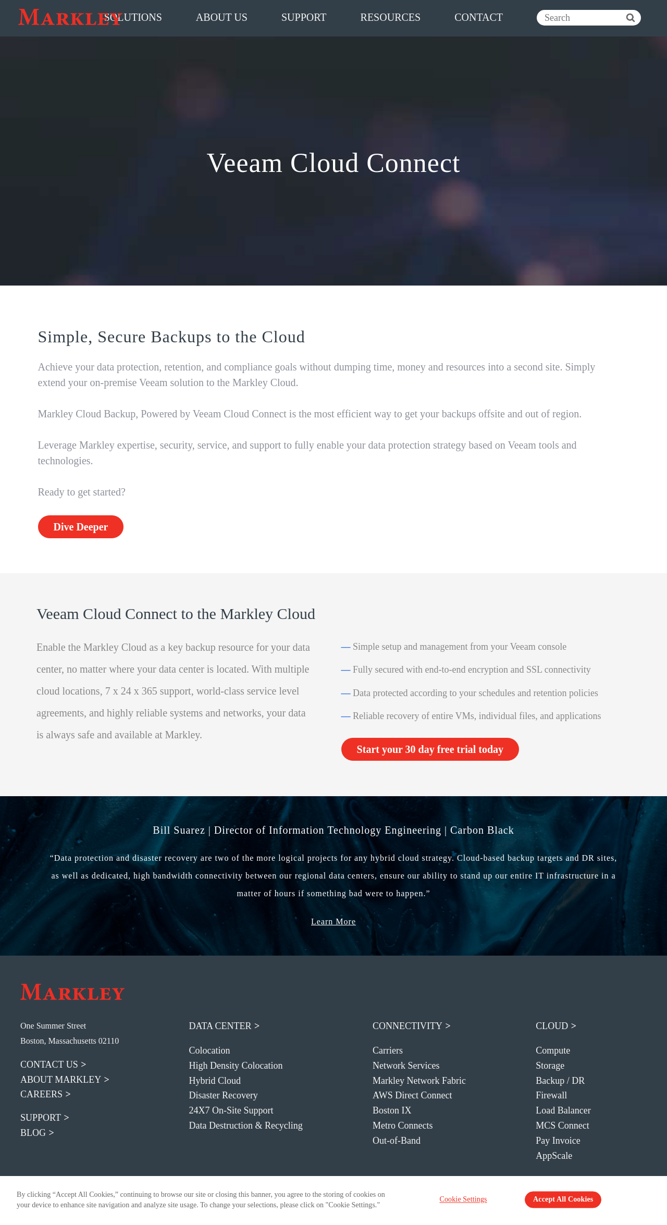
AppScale (554, 1155)
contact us (49, 1064)
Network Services (406, 1065)
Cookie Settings (476, 1201)
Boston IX (392, 1110)
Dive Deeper (81, 527)
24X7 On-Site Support (231, 1110)
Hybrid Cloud (215, 1080)
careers (41, 1094)
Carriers (388, 1050)
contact (478, 17)
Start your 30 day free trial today (430, 749)
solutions (133, 17)
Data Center (220, 1026)
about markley (60, 1079)
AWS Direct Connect (412, 1095)
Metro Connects (403, 1125)
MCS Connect (562, 1125)
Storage (550, 1065)
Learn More (333, 921)
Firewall (551, 1095)
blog (33, 1133)
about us (222, 17)
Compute (553, 1050)
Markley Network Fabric (419, 1080)
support (304, 17)
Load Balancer (563, 1110)
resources (391, 17)
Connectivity (407, 1026)
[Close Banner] (651, 1200)
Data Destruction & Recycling (245, 1125)
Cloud (552, 1026)
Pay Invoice (558, 1140)
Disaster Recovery (223, 1095)
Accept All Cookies (554, 1201)
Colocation (209, 1050)
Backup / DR (560, 1080)
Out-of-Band (397, 1140)
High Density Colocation (235, 1065)
